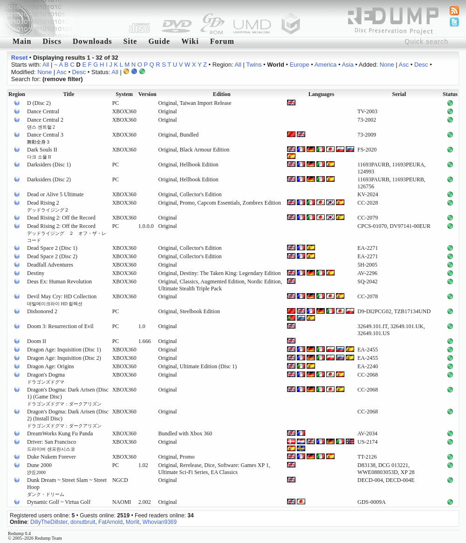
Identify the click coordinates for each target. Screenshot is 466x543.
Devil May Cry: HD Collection (61, 299)
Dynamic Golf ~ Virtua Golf (58, 502)
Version (147, 94)
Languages (321, 94)
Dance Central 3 (45, 137)
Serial (399, 94)
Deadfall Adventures (50, 264)
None (387, 64)
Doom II (36, 341)
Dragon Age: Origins (50, 366)
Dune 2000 (39, 468)
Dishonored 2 (42, 311)
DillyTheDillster (48, 522)
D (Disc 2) (39, 103)
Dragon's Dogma (46, 378)
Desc (421, 64)
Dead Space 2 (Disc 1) (52, 248)
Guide (159, 41)
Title (68, 94)
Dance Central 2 (45, 123)
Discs (52, 41)
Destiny (35, 273)
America (326, 64)
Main (22, 41)
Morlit (132, 522)
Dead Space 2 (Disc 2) (52, 256)
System (124, 94)
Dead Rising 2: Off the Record (61, 217)
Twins (253, 64)
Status (450, 94)
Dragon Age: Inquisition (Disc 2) (64, 358)
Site (130, 41)
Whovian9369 (160, 522)
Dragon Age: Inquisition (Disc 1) (64, 349)
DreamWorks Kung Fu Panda (60, 433)
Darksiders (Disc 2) (49, 179)
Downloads (92, 41)
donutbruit (82, 522)
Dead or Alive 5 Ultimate (55, 194)
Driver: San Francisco (51, 445)
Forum (222, 41)
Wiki (190, 41)
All (45, 64)
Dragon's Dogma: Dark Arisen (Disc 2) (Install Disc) (68, 418)
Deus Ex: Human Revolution (59, 281)
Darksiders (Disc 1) (49, 164)
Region (16, 94)
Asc (404, 64)
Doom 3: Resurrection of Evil (60, 326)
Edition (222, 94)
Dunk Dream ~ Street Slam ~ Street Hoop (67, 487)
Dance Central (43, 111)
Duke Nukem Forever (51, 457)
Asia (347, 64)
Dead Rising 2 (48, 206)
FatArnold (110, 522)
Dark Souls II (42, 152)
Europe (299, 64)
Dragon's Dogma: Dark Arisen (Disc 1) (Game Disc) (68, 396)
